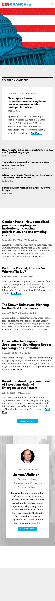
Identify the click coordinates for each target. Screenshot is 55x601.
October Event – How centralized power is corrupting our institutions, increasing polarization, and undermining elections (25, 228)
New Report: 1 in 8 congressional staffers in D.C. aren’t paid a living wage (27, 151)
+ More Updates (27, 421)
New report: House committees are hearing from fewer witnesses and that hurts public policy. (27, 102)
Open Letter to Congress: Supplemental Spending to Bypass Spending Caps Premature (26, 344)
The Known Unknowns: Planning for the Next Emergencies (25, 306)
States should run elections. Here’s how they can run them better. (25, 164)
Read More (36, 133)
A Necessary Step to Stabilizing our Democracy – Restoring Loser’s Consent (27, 176)
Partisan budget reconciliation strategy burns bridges (26, 189)
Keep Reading (27, 529)
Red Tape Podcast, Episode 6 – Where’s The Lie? (23, 270)
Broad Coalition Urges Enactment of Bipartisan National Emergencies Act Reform (26, 384)
